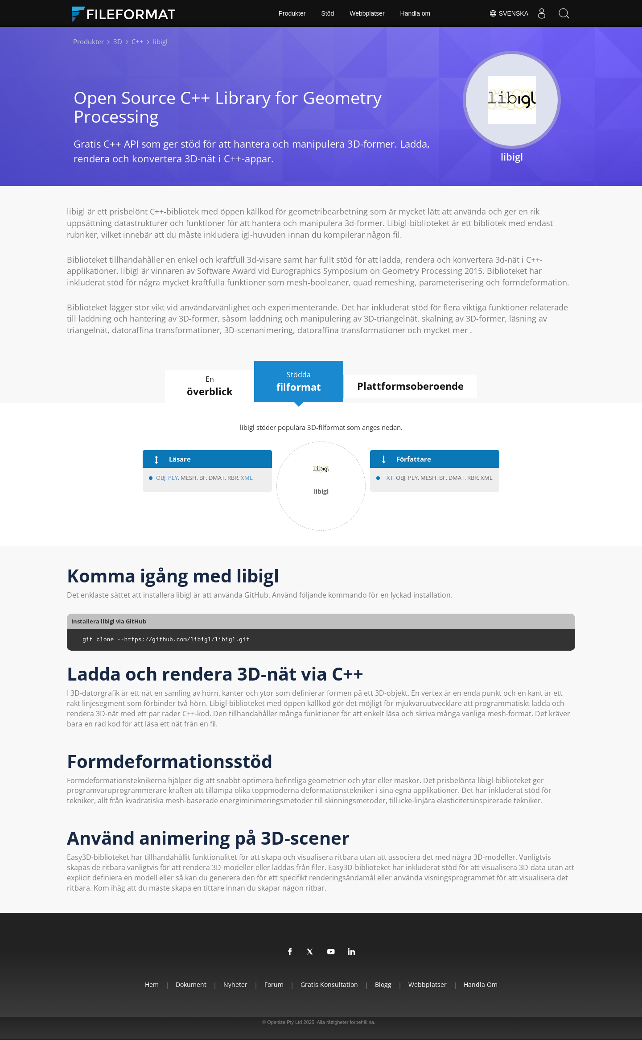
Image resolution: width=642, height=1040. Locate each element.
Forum (274, 984)
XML (247, 478)
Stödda (299, 382)
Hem (152, 984)
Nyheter (235, 984)
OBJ (160, 478)
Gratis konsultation (329, 984)
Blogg (383, 984)
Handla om (415, 13)
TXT (388, 478)
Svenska (508, 13)
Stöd (327, 13)
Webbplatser (367, 13)
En (209, 386)
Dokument (191, 984)
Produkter (292, 13)
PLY (173, 478)
